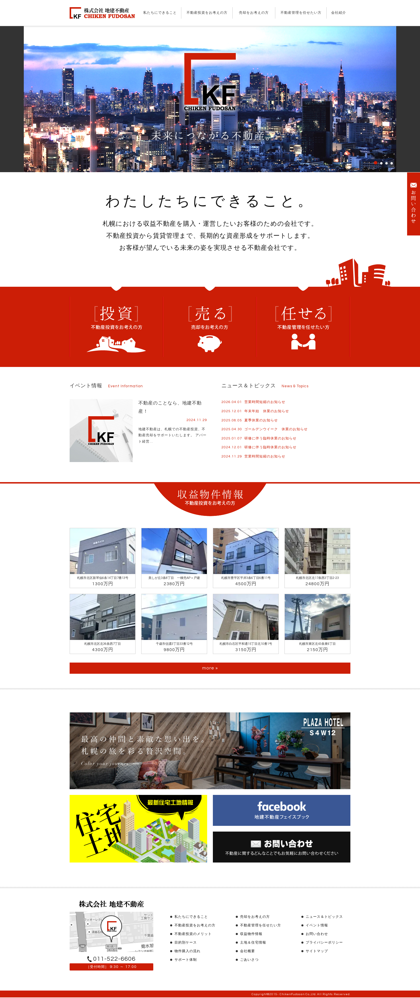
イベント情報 (317, 925)
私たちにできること (160, 13)
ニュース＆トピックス (324, 917)
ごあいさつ (249, 960)
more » (210, 668)
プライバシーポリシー (324, 942)
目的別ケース (185, 942)
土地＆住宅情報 (253, 942)
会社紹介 (338, 13)
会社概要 (247, 951)
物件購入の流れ (187, 951)
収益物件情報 (251, 934)
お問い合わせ (317, 934)
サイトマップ (317, 951)
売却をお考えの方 (254, 13)
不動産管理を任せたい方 (300, 13)
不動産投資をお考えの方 (207, 13)
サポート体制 (185, 960)
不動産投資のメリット (193, 934)
